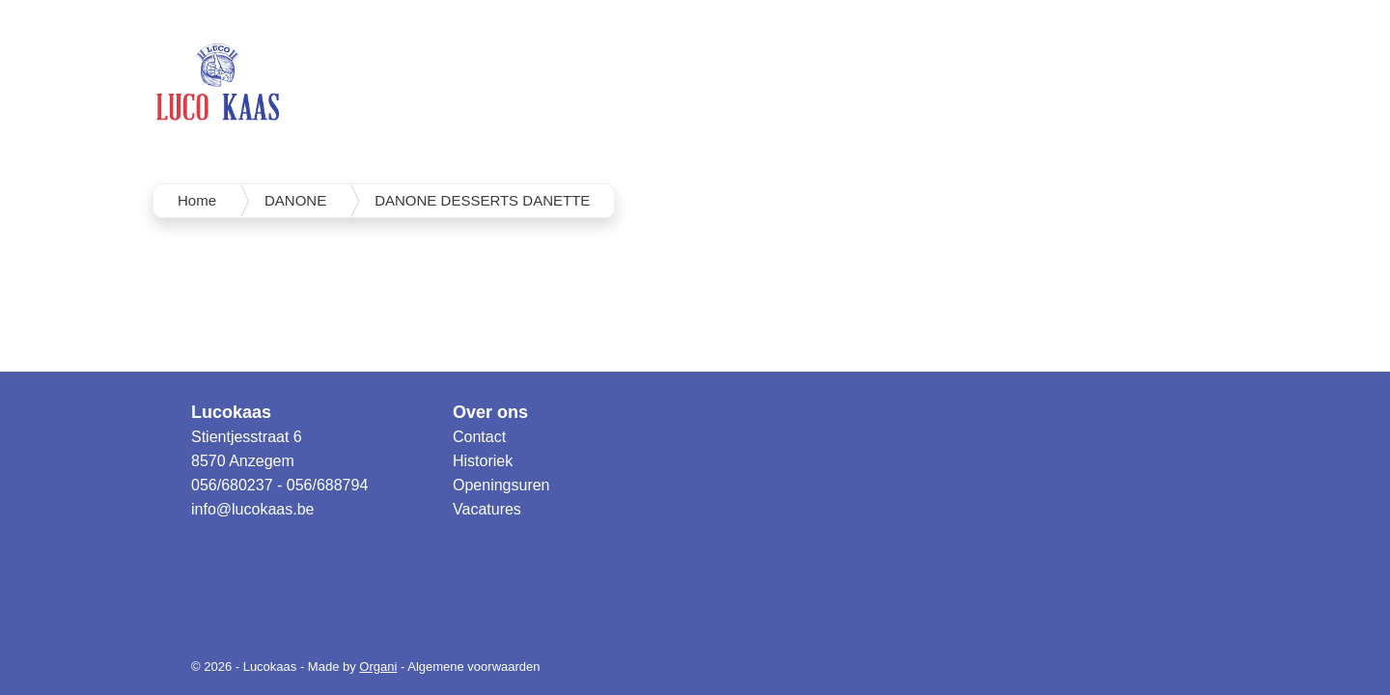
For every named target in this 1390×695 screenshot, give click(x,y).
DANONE (295, 200)
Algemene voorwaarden (473, 666)
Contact (479, 437)
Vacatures (487, 509)
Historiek (483, 461)
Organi (378, 666)
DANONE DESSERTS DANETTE (482, 200)
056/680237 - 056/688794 (279, 485)
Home (197, 200)
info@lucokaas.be (252, 509)
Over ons (490, 412)
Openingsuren (501, 485)
